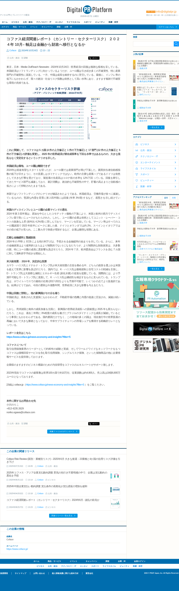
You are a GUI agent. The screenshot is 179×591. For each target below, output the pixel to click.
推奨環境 (4, 573)
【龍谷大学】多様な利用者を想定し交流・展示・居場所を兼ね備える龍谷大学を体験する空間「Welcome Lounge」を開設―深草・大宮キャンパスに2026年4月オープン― (158, 117)
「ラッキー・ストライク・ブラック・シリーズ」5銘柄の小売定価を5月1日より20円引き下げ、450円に (151, 257)
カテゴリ (5, 27)
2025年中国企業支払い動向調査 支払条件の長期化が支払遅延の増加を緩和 (47, 486)
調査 (59, 27)
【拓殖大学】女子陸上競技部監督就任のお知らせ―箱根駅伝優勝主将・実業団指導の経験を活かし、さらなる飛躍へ (158, 63)
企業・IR (68, 27)
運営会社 (89, 573)
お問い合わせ (39, 573)
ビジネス (15, 22)
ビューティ (100, 22)
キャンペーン (47, 27)
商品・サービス (19, 27)
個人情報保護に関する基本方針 (65, 573)
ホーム (5, 22)
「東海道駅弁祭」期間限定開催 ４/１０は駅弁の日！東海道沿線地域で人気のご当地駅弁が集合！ (152, 76)
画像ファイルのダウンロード (62, 431)
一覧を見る (154, 127)
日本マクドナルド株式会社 (151, 249)
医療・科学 (113, 22)
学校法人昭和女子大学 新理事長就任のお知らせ (157, 101)
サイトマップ (20, 573)
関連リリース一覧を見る (62, 516)
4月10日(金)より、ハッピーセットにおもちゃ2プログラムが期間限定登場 (151, 244)
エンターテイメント (150, 162)
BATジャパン (145, 95)
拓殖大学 (143, 68)
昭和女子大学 (145, 108)
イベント (34, 27)
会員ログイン (139, 561)
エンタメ (59, 22)
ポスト (95, 58)
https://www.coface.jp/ (17, 549)
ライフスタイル (73, 22)
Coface (12, 50)
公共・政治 (27, 22)
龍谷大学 (143, 121)
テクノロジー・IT (43, 22)
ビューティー (147, 180)
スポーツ (87, 22)
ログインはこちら (166, 27)
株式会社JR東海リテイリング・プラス (156, 81)
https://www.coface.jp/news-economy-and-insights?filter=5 (38, 337)
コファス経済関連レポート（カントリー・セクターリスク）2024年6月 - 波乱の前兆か (53, 500)
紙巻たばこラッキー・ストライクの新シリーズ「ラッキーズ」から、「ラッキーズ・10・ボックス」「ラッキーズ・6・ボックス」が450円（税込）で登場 (151, 92)
